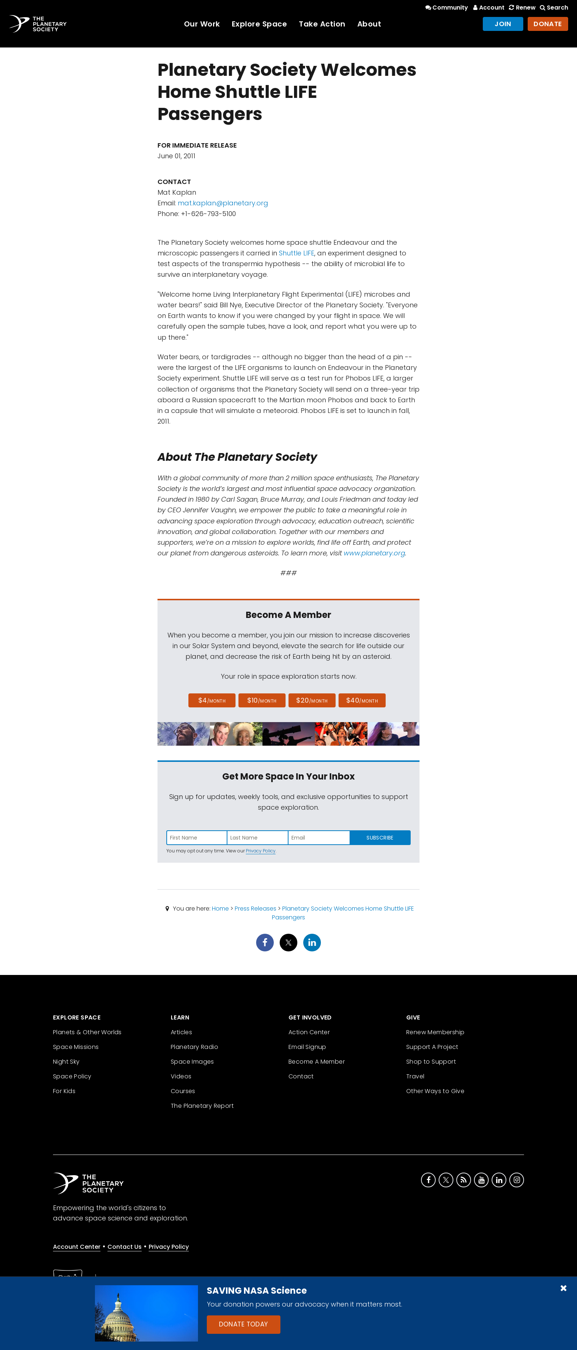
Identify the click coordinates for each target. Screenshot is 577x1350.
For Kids (64, 1091)
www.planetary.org (374, 553)
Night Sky (66, 1061)
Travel (415, 1076)
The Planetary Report (202, 1106)
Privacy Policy (261, 851)
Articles (181, 1032)
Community (446, 7)
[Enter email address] (319, 837)
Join (503, 23)
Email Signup (307, 1047)
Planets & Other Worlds (87, 1032)
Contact (301, 1076)
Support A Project (432, 1047)
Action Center (309, 1032)
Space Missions (76, 1047)
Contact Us (124, 1247)
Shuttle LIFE (296, 253)
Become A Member (316, 1061)
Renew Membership (435, 1032)
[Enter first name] (196, 837)
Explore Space (259, 24)
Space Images (192, 1061)
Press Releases (255, 908)
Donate (548, 23)
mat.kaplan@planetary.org (223, 203)
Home (220, 908)
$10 (261, 700)
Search (553, 7)
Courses (183, 1091)
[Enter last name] (257, 837)
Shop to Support (431, 1061)
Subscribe (380, 837)
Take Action (322, 24)
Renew (521, 7)
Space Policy (72, 1076)
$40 (362, 700)
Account (488, 7)
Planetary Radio (194, 1047)
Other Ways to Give (435, 1091)
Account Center (76, 1247)
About (369, 24)
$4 (212, 700)
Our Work (202, 24)
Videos (181, 1076)
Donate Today (243, 1324)
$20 (312, 700)
